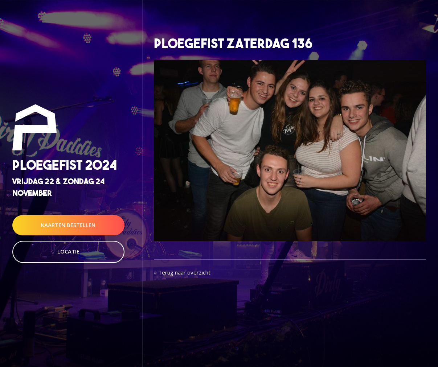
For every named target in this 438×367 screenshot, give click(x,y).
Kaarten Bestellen (68, 224)
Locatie (68, 251)
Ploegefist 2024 (64, 165)
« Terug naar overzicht (182, 272)
